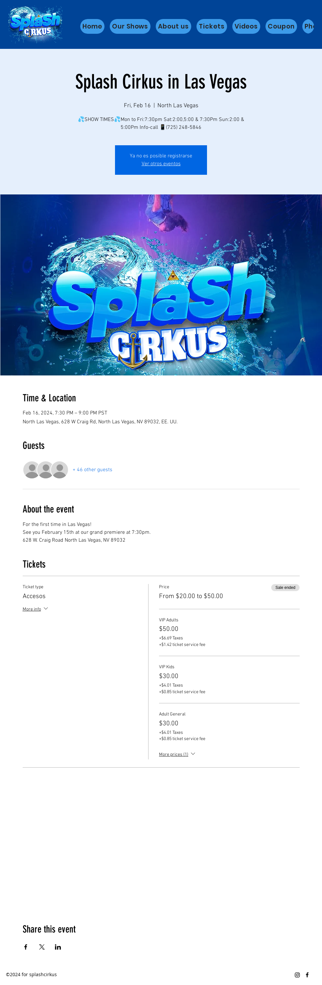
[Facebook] (307, 975)
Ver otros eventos (161, 164)
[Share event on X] (42, 947)
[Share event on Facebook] (26, 947)
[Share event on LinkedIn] (58, 947)
